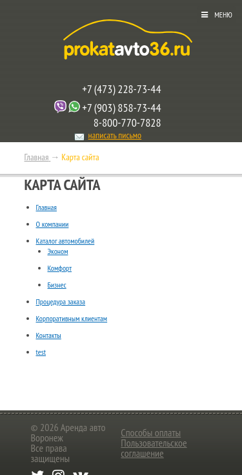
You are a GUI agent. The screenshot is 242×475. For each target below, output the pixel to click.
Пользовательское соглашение (154, 447)
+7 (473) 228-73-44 (121, 88)
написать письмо (115, 135)
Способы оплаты (151, 432)
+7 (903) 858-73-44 (121, 107)
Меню (223, 14)
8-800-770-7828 (127, 122)
